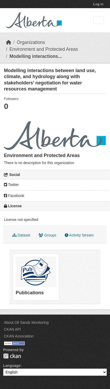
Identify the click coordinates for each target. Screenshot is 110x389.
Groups (47, 235)
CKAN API (12, 329)
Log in (98, 4)
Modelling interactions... (35, 56)
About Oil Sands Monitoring (26, 322)
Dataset (21, 235)
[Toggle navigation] (98, 20)
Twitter (11, 185)
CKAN (12, 356)
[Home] (8, 42)
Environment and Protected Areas (43, 49)
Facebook (14, 196)
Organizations (31, 42)
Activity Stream (79, 235)
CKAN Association (19, 336)
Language (11, 365)
